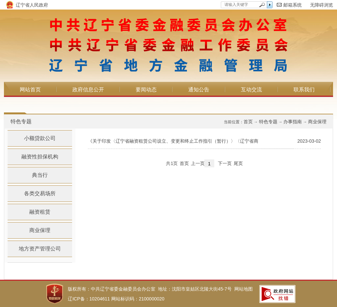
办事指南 (292, 121)
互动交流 (251, 89)
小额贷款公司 (40, 138)
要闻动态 (146, 89)
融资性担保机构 (39, 156)
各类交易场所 (40, 193)
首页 (248, 121)
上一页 (198, 163)
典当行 (40, 175)
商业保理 (317, 121)
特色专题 (268, 121)
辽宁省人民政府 (32, 5)
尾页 (238, 163)
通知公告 (198, 89)
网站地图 (243, 289)
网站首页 (30, 89)
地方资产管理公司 (40, 248)
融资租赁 (39, 212)
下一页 (225, 163)
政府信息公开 (88, 89)
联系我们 (304, 89)
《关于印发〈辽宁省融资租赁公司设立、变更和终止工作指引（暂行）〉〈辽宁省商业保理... (173, 143)
